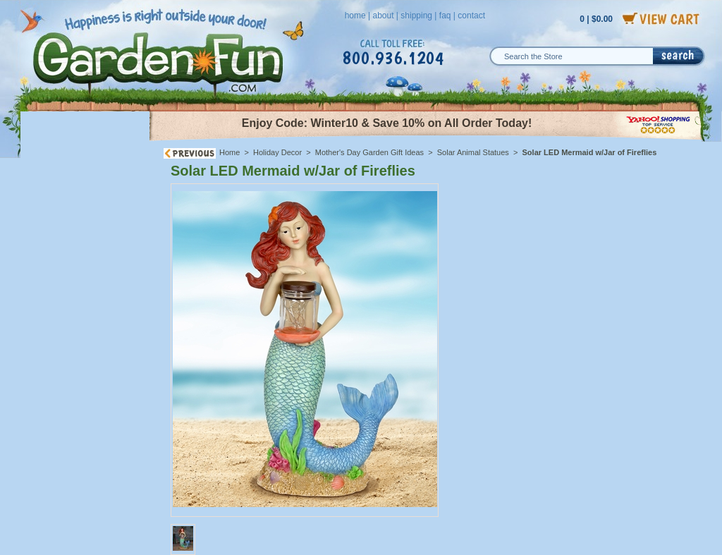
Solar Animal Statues (473, 152)
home (355, 15)
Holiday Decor (277, 152)
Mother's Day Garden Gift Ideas (369, 152)
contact (471, 15)
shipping (416, 15)
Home (229, 152)
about (382, 15)
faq (445, 15)
